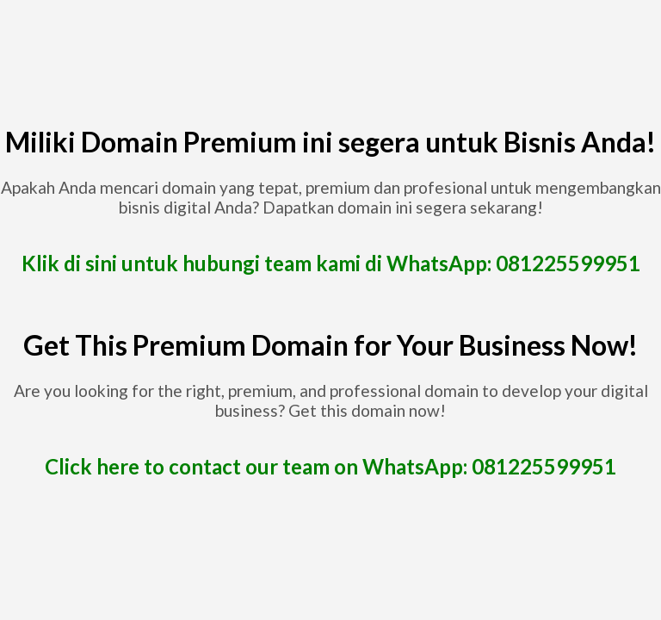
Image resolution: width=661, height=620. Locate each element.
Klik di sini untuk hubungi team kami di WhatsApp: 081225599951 (331, 263)
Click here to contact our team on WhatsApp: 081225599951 (330, 466)
